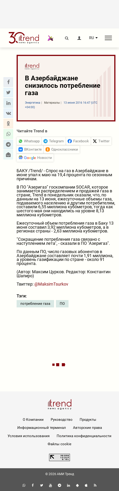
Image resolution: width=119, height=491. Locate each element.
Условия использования (29, 436)
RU (91, 38)
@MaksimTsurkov (51, 284)
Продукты (88, 419)
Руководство (62, 419)
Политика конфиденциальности (84, 436)
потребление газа (35, 303)
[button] (8, 82)
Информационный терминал (41, 428)
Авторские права (87, 428)
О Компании (33, 419)
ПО (62, 303)
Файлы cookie (59, 444)
